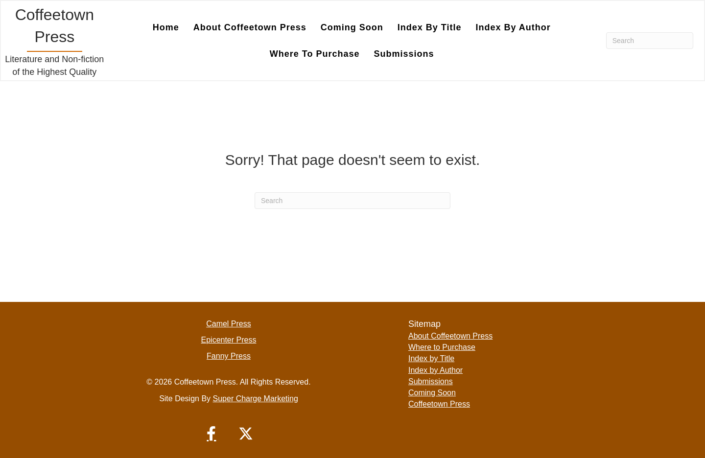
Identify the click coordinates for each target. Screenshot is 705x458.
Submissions (404, 54)
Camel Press (228, 324)
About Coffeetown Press (249, 27)
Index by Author (512, 27)
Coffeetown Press (439, 404)
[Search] (649, 40)
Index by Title (430, 27)
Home (166, 27)
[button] (211, 433)
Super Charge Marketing (255, 398)
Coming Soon (352, 27)
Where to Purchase (315, 54)
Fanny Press (229, 356)
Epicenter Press (229, 340)
